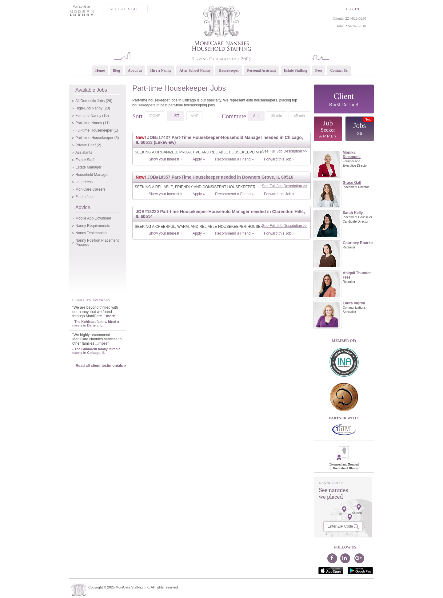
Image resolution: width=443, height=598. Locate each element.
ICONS (154, 116)
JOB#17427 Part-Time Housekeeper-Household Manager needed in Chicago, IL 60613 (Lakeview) (219, 140)
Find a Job (84, 197)
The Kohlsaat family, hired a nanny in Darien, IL (95, 323)
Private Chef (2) (88, 145)
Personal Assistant (261, 70)
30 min (276, 116)
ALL (256, 116)
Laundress (84, 182)
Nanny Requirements (92, 226)
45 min (299, 116)
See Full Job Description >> (284, 151)
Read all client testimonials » (101, 365)
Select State (125, 9)
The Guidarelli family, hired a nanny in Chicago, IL (96, 350)
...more (109, 316)
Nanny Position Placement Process (97, 242)
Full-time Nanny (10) (92, 115)
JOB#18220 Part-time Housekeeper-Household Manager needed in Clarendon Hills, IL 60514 (220, 214)
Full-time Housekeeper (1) (96, 130)
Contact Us (339, 70)
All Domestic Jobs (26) (93, 101)
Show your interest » (165, 159)
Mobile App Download (93, 218)
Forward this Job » (279, 159)
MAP (194, 116)
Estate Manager (88, 167)
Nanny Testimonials (91, 233)
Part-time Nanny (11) (92, 123)
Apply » (199, 159)
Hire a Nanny (160, 70)
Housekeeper (228, 70)
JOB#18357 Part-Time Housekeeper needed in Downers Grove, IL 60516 (214, 177)
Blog (116, 70)
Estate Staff (84, 160)
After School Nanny (194, 70)
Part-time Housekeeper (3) (97, 138)
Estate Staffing (295, 70)
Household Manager (92, 174)
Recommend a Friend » (234, 159)
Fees (318, 70)
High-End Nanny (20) (92, 108)
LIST (175, 116)
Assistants (83, 152)
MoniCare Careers (90, 189)
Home (100, 70)
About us (135, 70)
